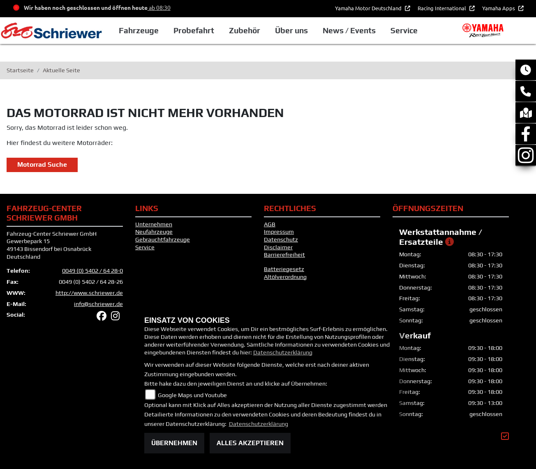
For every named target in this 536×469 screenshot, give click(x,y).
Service (145, 247)
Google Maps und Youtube (192, 395)
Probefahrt (193, 30)
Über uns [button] (291, 30)
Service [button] (404, 30)
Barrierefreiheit (284, 254)
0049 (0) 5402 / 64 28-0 (92, 270)
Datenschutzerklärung (282, 352)
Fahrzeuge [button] (139, 30)
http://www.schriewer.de (89, 293)
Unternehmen (153, 224)
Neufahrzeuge (154, 231)
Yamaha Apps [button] (499, 8)
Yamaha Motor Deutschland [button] (369, 8)
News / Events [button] (349, 30)
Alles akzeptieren (250, 443)
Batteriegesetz (284, 269)
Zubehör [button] (244, 30)
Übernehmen (174, 443)
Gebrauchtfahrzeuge (162, 239)
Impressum (279, 231)
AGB (269, 224)
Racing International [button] (442, 8)
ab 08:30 (159, 7)
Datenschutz (281, 239)
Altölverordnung (285, 277)
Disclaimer (278, 247)
